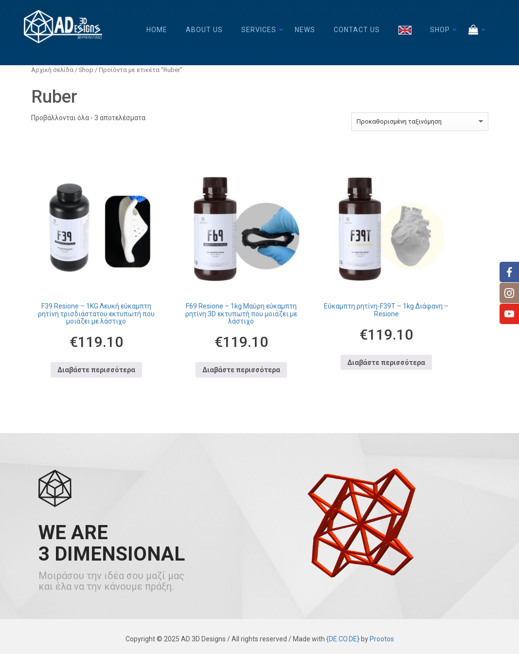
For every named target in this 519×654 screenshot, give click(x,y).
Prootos (382, 639)
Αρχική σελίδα (52, 69)
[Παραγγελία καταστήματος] (419, 121)
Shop (440, 30)
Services (258, 30)
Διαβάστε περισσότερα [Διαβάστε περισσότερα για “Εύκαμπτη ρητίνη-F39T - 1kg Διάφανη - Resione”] (386, 362)
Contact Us (357, 30)
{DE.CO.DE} (342, 639)
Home (156, 30)
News (305, 30)
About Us (204, 30)
